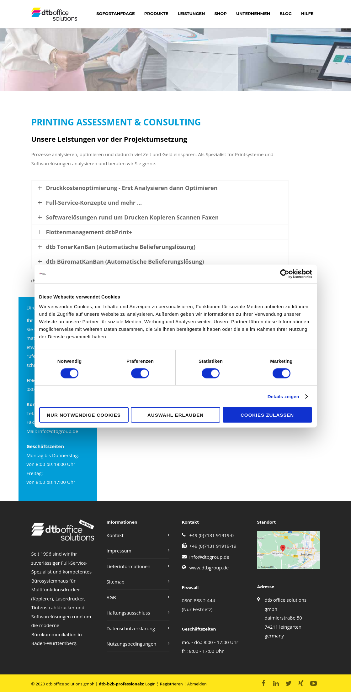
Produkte (156, 13)
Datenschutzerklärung (131, 628)
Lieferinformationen (129, 566)
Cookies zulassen (267, 415)
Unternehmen (253, 13)
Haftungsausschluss (128, 613)
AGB (111, 597)
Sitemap (116, 581)
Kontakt (115, 535)
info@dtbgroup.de (209, 557)
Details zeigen (283, 396)
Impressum (119, 550)
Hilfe (307, 13)
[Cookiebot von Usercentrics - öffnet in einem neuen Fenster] (284, 273)
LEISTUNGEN (191, 13)
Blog (285, 13)
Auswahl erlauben (175, 415)
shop (220, 13)
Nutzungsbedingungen (132, 644)
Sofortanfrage (115, 13)
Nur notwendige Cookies (83, 415)
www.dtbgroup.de (209, 567)
